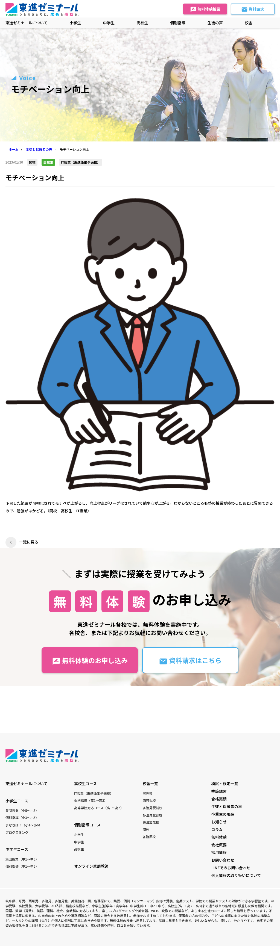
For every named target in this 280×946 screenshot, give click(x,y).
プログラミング (16, 832)
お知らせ (219, 821)
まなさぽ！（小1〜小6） (23, 825)
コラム (217, 829)
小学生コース (16, 800)
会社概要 (219, 844)
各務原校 (149, 836)
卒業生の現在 (222, 814)
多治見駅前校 (152, 807)
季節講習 (219, 791)
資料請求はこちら (190, 660)
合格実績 (219, 799)
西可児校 (149, 800)
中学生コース (16, 849)
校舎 (248, 22)
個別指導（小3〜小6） (22, 817)
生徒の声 (215, 22)
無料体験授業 (205, 9)
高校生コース (85, 783)
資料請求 (252, 9)
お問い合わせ (222, 860)
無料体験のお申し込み (90, 660)
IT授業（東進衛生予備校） (93, 793)
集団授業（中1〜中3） (22, 859)
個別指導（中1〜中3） (22, 866)
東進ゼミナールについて (26, 22)
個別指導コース (87, 824)
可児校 (148, 793)
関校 (146, 829)
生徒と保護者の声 (226, 806)
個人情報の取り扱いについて (236, 875)
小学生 (79, 834)
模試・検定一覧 (224, 783)
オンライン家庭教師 (91, 866)
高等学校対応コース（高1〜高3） (99, 807)
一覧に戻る (28, 542)
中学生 (79, 841)
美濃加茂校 (151, 822)
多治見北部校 (152, 815)
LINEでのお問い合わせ (230, 867)
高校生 (79, 849)
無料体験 (219, 837)
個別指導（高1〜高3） (90, 800)
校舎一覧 (150, 783)
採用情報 (219, 852)
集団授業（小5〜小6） (22, 810)
